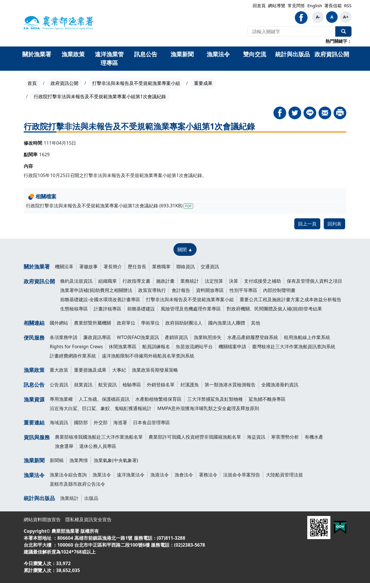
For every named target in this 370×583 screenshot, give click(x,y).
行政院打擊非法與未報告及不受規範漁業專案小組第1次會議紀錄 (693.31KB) (109, 205)
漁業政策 (34, 369)
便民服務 (34, 337)
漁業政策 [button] (73, 54)
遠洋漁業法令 (131, 475)
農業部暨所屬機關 (92, 323)
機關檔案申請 (232, 346)
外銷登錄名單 (161, 384)
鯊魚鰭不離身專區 (267, 399)
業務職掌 (161, 266)
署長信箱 (333, 5)
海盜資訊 (256, 437)
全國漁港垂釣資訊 (279, 384)
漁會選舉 (64, 446)
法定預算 (214, 281)
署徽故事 (88, 266)
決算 (233, 281)
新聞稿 (57, 460)
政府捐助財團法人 (183, 323)
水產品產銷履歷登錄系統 (252, 337)
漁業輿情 (78, 460)
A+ (346, 17)
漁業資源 (34, 399)
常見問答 (296, 5)
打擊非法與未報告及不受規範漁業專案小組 (136, 83)
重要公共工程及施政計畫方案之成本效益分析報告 (290, 299)
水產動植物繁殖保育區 (158, 399)
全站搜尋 (343, 31)
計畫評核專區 (107, 309)
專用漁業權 (61, 399)
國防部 (81, 422)
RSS (348, 5)
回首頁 (259, 5)
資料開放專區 (210, 290)
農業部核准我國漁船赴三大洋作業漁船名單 (99, 437)
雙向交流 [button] (254, 54)
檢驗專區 (132, 384)
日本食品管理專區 (151, 422)
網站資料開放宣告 (42, 519)
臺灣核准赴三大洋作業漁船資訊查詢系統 (293, 346)
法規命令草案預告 (241, 475)
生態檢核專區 (74, 309)
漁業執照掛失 (207, 337)
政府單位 (126, 323)
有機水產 (314, 437)
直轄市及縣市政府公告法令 (77, 484)
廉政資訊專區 (97, 337)
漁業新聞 (34, 460)
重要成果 (203, 83)
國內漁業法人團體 (226, 323)
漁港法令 (159, 475)
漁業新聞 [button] (182, 54)
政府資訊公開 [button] (331, 54)
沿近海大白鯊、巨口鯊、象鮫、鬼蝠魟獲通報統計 (100, 408)
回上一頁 (307, 224)
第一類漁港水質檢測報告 (230, 384)
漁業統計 (69, 498)
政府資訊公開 (64, 83)
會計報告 (181, 290)
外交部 (101, 422)
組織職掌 (107, 281)
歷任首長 (137, 266)
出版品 (91, 498)
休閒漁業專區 (122, 346)
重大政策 (59, 370)
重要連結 (34, 422)
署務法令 (208, 475)
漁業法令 (34, 475)
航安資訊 (107, 384)
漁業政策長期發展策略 (155, 370)
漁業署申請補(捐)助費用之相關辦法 (96, 290)
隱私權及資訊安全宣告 (88, 519)
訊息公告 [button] (145, 54)
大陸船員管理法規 (284, 475)
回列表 (334, 224)
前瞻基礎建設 (141, 309)
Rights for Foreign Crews (76, 346)
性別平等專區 (243, 290)
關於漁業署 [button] (36, 54)
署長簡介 (112, 266)
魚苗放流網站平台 (194, 346)
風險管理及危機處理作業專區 (191, 309)
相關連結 (34, 322)
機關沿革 (64, 266)
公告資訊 (59, 384)
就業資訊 (83, 384)
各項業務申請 (63, 337)
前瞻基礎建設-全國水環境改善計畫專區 (100, 299)
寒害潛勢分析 (285, 437)
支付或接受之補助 (262, 281)
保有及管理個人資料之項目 (314, 281)
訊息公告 (34, 384)
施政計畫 (165, 281)
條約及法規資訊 (76, 281)
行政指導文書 (136, 281)
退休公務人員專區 (97, 446)
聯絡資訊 (185, 266)
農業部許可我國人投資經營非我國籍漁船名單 (195, 437)
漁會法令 (184, 475)
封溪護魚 (189, 384)
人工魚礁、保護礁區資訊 (104, 399)
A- (318, 17)
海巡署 (120, 422)
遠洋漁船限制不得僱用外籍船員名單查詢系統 (148, 356)
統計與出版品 (39, 498)
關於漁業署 (37, 266)
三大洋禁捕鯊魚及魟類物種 (215, 399)
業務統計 (189, 281)
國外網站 (59, 323)
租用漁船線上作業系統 (307, 337)
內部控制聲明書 (279, 290)
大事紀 (119, 370)
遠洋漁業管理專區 (109, 58)
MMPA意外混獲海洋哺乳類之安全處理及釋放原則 (208, 408)
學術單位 (150, 323)
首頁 (32, 83)
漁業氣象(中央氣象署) (116, 460)
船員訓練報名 (156, 346)
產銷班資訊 (176, 337)
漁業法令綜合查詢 (68, 475)
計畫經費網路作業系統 (73, 356)
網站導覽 (276, 5)
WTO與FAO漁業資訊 (138, 337)
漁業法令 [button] (218, 54)
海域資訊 (59, 422)
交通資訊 (210, 266)
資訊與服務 (37, 437)
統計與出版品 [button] (292, 54)
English (314, 5)
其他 (255, 323)
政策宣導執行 (152, 290)
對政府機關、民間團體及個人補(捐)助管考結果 (274, 309)
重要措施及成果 (90, 370)
